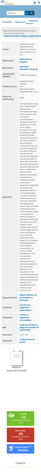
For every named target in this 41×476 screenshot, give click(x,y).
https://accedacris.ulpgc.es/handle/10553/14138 (29, 327)
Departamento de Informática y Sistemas (28, 297)
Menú (39, 2)
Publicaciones (20, 22)
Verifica (23, 450)
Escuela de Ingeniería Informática (25, 307)
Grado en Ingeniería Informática (25, 317)
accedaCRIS (7, 22)
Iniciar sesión (34, 2)
